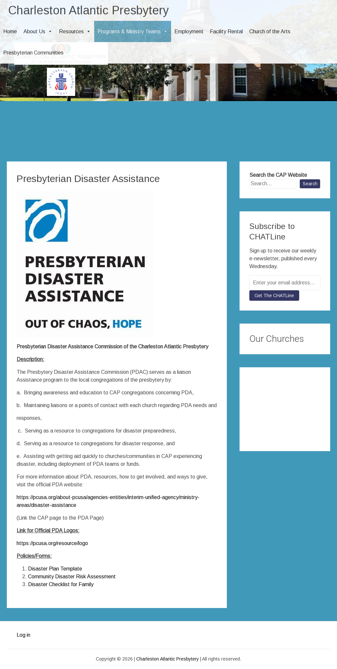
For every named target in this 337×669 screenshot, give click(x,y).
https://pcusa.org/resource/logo (52, 543)
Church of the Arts (269, 31)
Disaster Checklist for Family (61, 584)
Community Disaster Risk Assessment (72, 576)
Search (310, 183)
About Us (37, 31)
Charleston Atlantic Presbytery (88, 10)
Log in (23, 635)
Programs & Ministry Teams (132, 31)
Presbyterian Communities (33, 52)
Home (10, 31)
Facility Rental (226, 31)
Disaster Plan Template (55, 568)
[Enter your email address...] (284, 282)
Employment (188, 31)
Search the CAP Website (278, 175)
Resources (75, 31)
